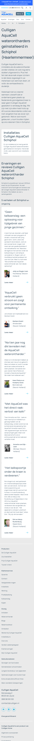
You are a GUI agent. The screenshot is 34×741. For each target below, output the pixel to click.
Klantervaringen (7, 649)
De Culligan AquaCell (8, 553)
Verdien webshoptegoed (9, 645)
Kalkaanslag (5, 599)
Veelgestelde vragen (8, 583)
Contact (28, 19)
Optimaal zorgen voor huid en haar (13, 675)
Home (3, 23)
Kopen (3, 603)
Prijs (28, 14)
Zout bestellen (6, 557)
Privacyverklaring (7, 737)
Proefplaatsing (6, 595)
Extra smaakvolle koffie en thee (12, 679)
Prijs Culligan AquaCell (9, 561)
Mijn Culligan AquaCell (9, 653)
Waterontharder (7, 617)
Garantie (4, 575)
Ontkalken (5, 629)
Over (17, 19)
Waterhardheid (6, 625)
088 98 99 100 (7, 699)
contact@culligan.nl (10, 703)
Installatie (5, 587)
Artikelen (4, 613)
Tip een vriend (6, 565)
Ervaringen (11, 19)
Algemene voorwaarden (9, 733)
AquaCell (3, 19)
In (12, 23)
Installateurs (5, 637)
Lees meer (8, 282)
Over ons (4, 641)
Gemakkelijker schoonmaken (11, 667)
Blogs (3, 621)
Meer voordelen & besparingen (12, 683)
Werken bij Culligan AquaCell (11, 633)
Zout (22, 19)
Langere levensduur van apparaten (13, 671)
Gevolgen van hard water (10, 663)
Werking (4, 591)
